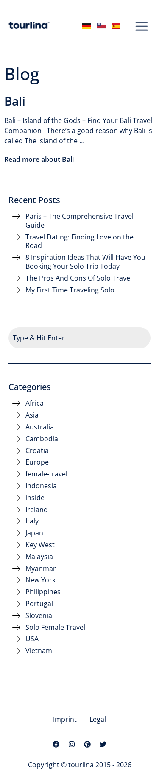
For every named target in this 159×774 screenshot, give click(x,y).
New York (40, 580)
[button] (142, 27)
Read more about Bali (39, 159)
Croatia (37, 450)
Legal (97, 719)
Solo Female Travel (55, 627)
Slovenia (38, 615)
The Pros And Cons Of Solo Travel (78, 278)
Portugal (39, 603)
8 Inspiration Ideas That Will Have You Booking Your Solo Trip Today (85, 262)
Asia (32, 415)
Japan (34, 533)
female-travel (46, 474)
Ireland (36, 509)
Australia (39, 427)
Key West (40, 544)
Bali (14, 101)
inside (35, 497)
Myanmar (40, 568)
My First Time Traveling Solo (69, 290)
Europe (37, 462)
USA (32, 639)
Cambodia (41, 438)
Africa (34, 403)
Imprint (65, 719)
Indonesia (41, 486)
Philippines (43, 591)
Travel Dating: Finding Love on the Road (79, 242)
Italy (32, 521)
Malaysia (39, 556)
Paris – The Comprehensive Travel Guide (79, 221)
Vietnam (38, 650)
